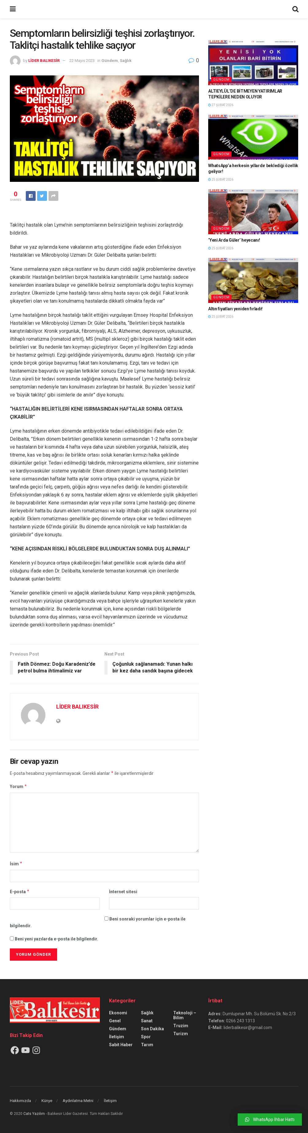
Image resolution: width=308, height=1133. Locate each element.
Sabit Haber (121, 1044)
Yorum (18, 786)
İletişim (116, 1036)
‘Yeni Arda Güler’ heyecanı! (234, 240)
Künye (46, 1100)
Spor (146, 1036)
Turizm (180, 1033)
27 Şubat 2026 (220, 105)
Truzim (180, 1025)
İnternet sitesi (123, 891)
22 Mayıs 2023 (82, 60)
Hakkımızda (20, 1100)
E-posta (20, 891)
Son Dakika (152, 1028)
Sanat (147, 1020)
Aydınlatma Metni (78, 1100)
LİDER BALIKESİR (44, 60)
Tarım (147, 1044)
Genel (115, 1020)
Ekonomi (118, 1012)
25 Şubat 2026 (220, 179)
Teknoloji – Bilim (184, 1015)
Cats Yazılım (34, 1114)
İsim (16, 863)
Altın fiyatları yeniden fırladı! (235, 308)
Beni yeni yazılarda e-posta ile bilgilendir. (56, 938)
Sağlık (125, 60)
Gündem (109, 60)
